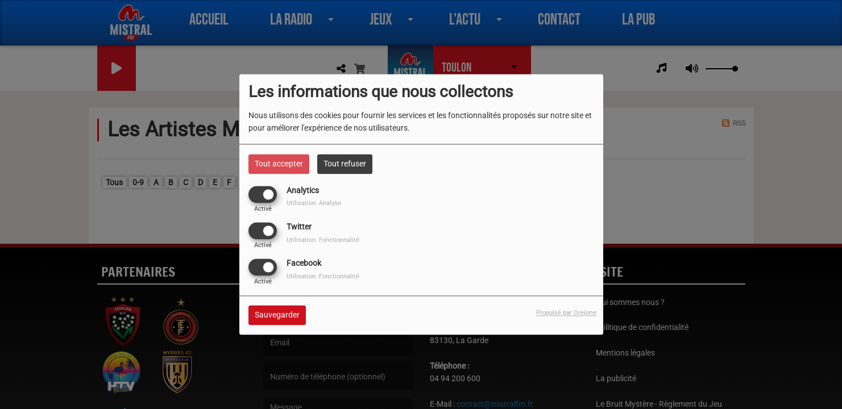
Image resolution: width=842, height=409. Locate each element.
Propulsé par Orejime (566, 313)
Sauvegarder (277, 315)
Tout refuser (344, 163)
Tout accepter (279, 163)
